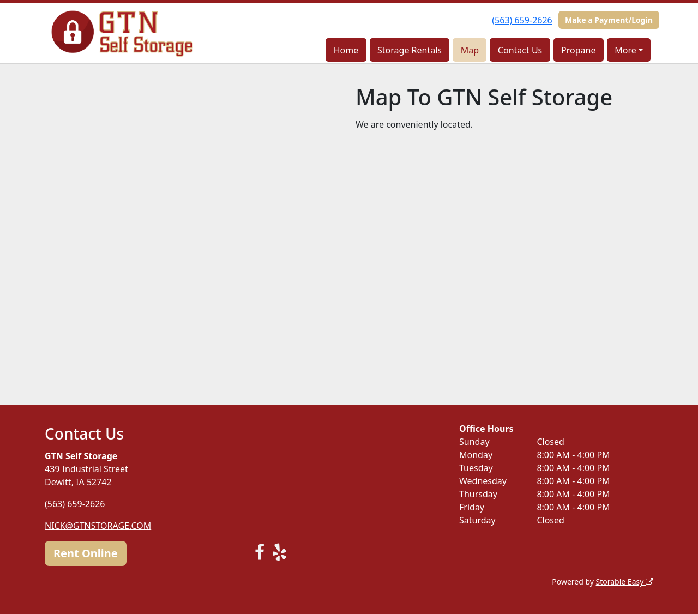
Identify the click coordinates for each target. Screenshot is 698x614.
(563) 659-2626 (522, 20)
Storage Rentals (409, 50)
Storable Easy (624, 581)
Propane (578, 50)
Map (470, 50)
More (625, 50)
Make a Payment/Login (609, 20)
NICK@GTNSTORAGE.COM (98, 526)
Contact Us (520, 50)
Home (346, 50)
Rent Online (85, 553)
